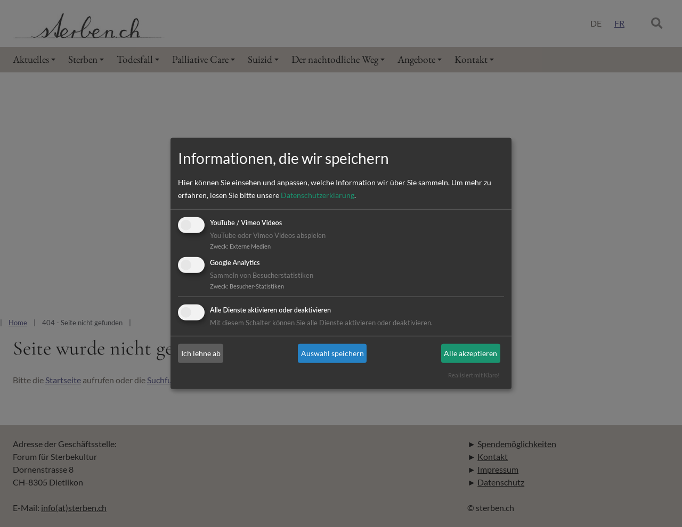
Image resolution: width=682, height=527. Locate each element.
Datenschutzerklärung (317, 195)
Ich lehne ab (201, 353)
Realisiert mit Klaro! (474, 375)
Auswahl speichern (332, 353)
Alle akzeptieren (470, 353)
